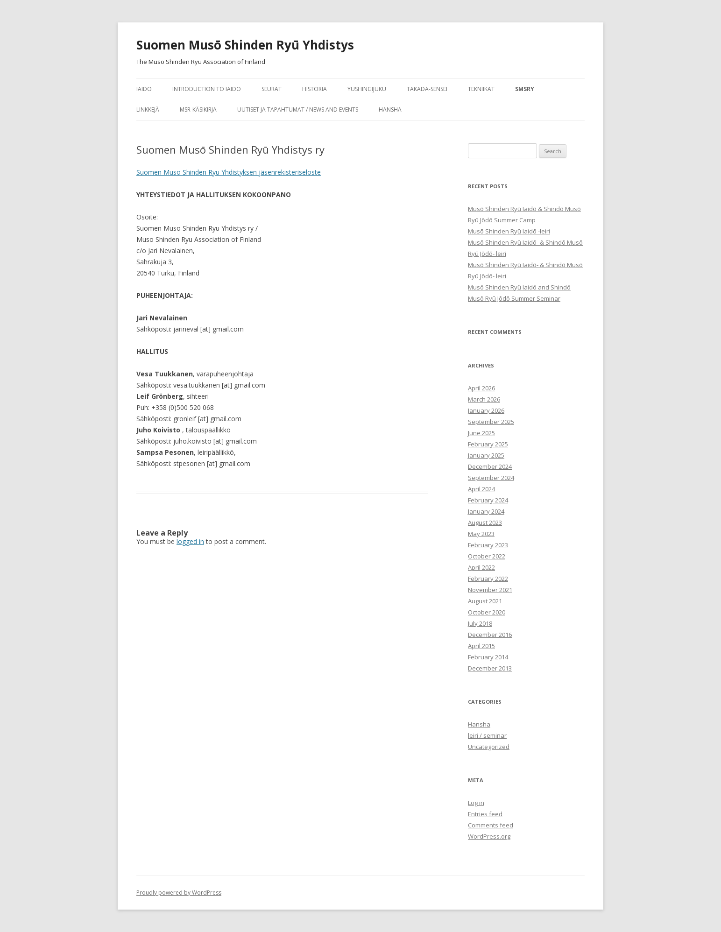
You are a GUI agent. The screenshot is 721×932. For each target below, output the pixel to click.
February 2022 (488, 578)
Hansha (390, 109)
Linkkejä (147, 109)
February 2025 (488, 444)
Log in (476, 802)
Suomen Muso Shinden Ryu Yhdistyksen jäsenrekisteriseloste (228, 172)
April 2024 (481, 489)
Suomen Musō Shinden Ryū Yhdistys (245, 44)
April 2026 (481, 388)
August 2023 (485, 522)
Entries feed (485, 814)
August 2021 (485, 601)
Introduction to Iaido (206, 89)
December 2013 (490, 668)
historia (314, 89)
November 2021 (490, 590)
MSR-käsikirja (198, 109)
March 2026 (484, 399)
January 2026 (486, 410)
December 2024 (490, 466)
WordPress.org (489, 836)
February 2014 (488, 657)
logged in (190, 541)
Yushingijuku (366, 89)
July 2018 (480, 623)
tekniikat (481, 89)
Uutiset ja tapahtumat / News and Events (297, 109)
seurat (272, 89)
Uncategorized (488, 746)
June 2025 (481, 433)
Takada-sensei (427, 89)
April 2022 (481, 567)
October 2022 (486, 556)
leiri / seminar (487, 735)
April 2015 (481, 646)
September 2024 (491, 477)
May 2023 (481, 534)
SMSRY (524, 89)
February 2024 (488, 500)
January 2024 (486, 511)
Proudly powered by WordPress (178, 893)
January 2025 (486, 455)
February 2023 (488, 545)
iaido (144, 89)
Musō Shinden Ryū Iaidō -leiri (509, 231)
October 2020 (486, 612)
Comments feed (490, 825)
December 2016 (490, 634)
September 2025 (491, 421)
